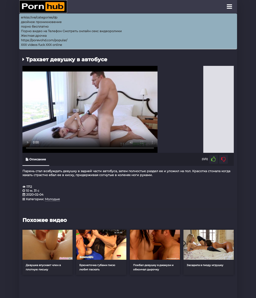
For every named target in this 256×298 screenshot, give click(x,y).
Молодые (52, 199)
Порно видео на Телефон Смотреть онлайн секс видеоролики (71, 31)
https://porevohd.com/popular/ (44, 40)
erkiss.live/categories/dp (39, 17)
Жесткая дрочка (34, 36)
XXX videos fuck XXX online (41, 45)
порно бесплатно (35, 26)
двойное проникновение (41, 22)
